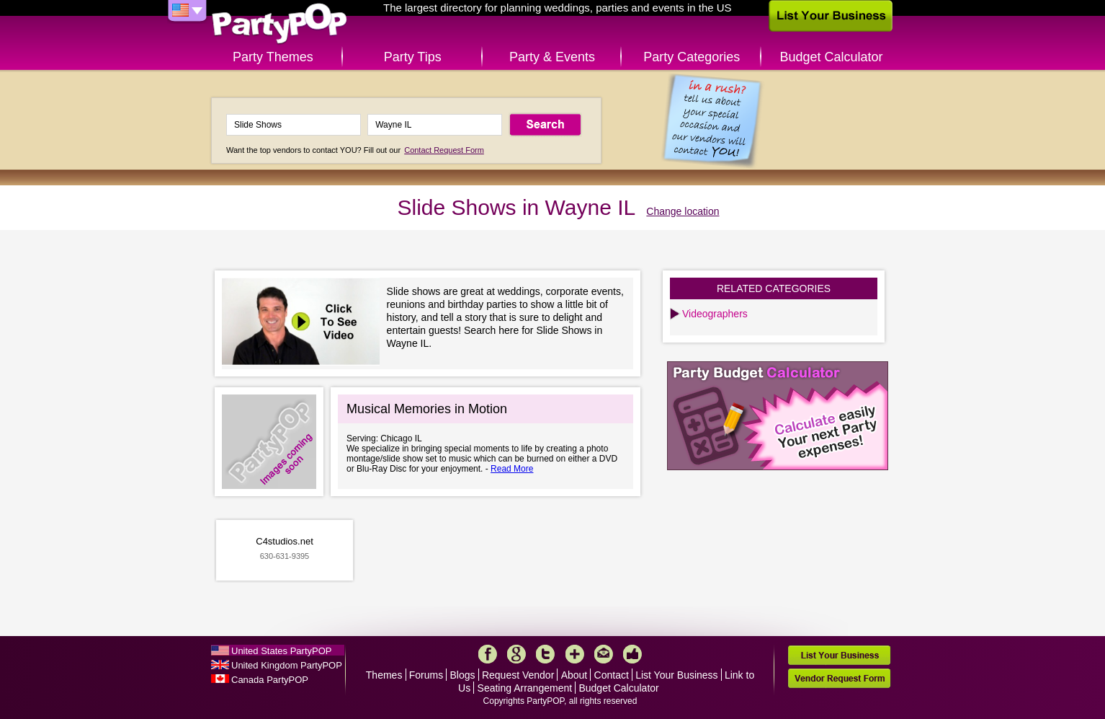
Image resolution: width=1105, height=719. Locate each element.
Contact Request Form (444, 150)
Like (632, 654)
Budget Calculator (831, 57)
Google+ (516, 654)
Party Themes (273, 57)
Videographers (715, 313)
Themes (384, 675)
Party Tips (413, 57)
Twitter (545, 654)
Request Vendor (518, 675)
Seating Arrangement (525, 688)
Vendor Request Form (839, 678)
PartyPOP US (279, 24)
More (574, 654)
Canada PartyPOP (269, 679)
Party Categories (691, 57)
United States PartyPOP (281, 650)
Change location (682, 211)
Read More (512, 469)
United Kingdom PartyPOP (286, 665)
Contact (611, 675)
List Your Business (676, 675)
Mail (603, 654)
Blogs (462, 675)
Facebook (487, 654)
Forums (426, 675)
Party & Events (552, 57)
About (574, 675)
